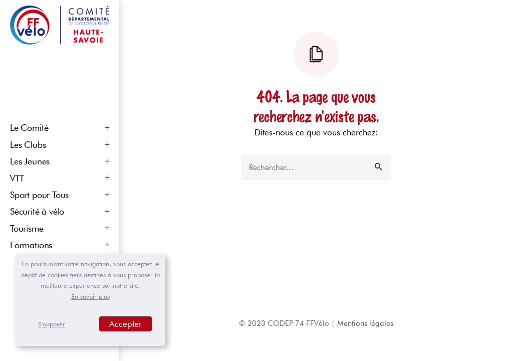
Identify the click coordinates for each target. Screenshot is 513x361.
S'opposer (51, 324)
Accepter (125, 324)
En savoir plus (90, 296)
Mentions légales (365, 323)
